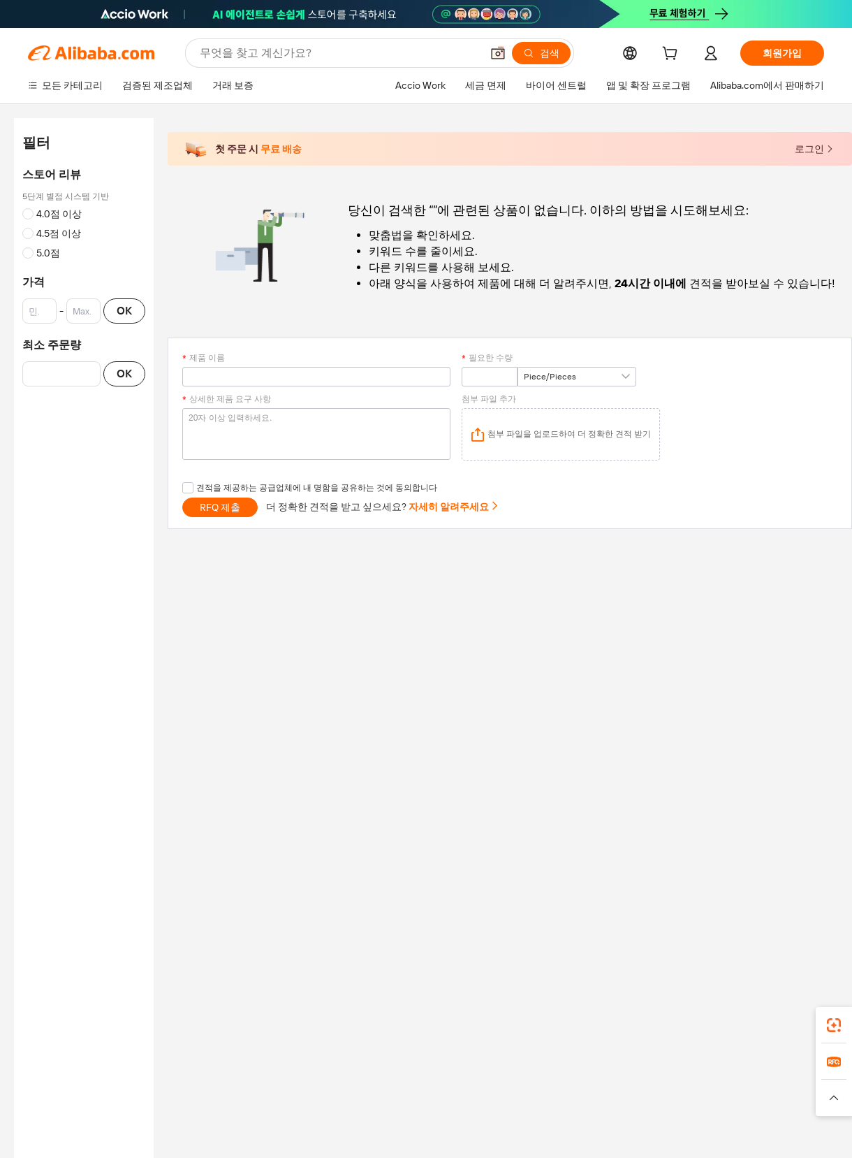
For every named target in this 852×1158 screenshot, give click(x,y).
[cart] (672, 55)
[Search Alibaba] (339, 53)
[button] (498, 53)
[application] (561, 434)
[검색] (541, 53)
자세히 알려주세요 (454, 506)
